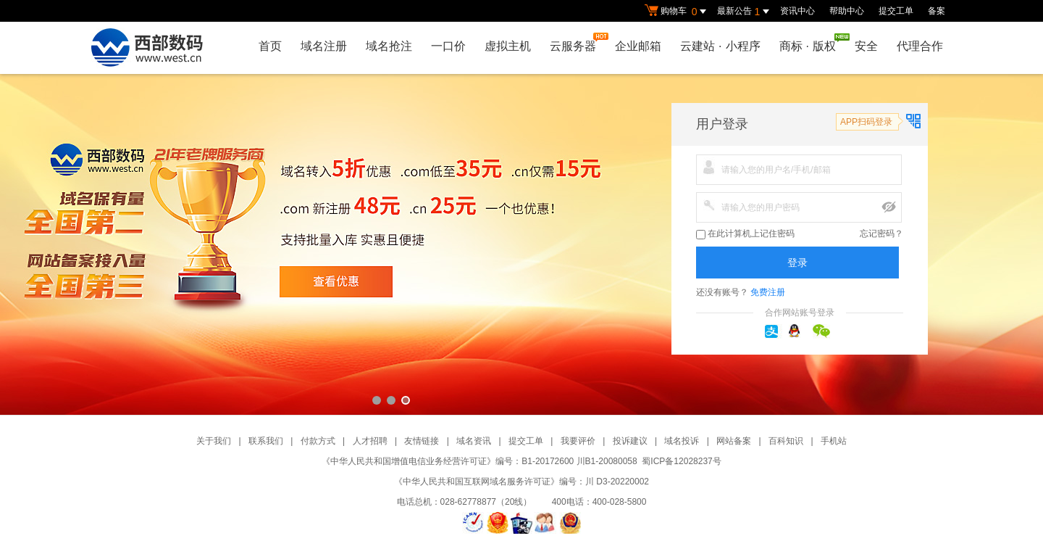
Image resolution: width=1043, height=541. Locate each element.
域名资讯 (473, 441)
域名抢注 (389, 46)
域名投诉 (681, 441)
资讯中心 (797, 11)
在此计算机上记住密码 (745, 233)
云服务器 (576, 42)
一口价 (448, 46)
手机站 (834, 441)
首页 (270, 46)
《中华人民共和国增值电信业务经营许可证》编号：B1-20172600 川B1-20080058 (479, 461)
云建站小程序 (720, 46)
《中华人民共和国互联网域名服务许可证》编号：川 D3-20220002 (521, 481)
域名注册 (324, 46)
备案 (936, 11)
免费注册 (767, 292)
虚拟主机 (508, 46)
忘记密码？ (881, 233)
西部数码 (521, 244)
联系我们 (265, 441)
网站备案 (733, 441)
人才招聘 (370, 441)
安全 (866, 46)
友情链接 (421, 441)
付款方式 (318, 441)
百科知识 (785, 441)
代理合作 (920, 46)
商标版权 (811, 42)
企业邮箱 (638, 46)
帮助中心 (846, 11)
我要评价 (578, 441)
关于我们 (213, 441)
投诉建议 (630, 441)
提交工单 (896, 11)
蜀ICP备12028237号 (681, 461)
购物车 (677, 11)
